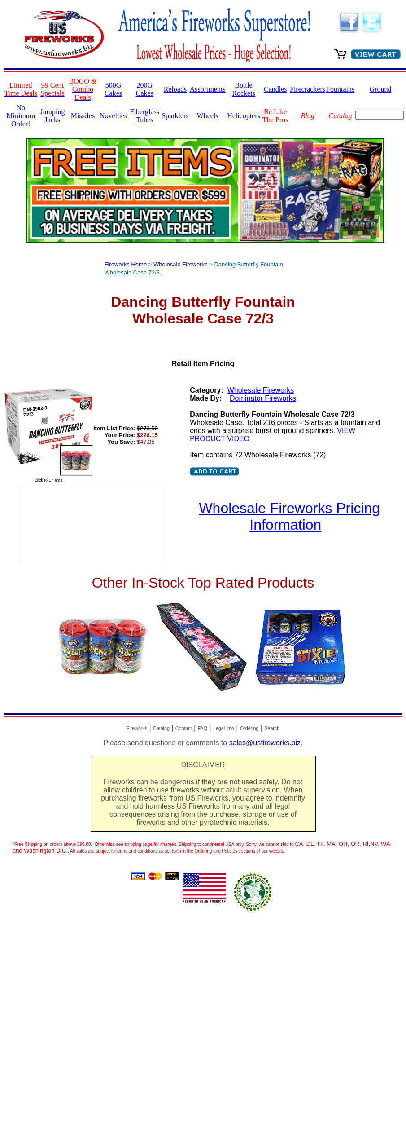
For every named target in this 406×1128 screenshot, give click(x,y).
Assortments (208, 89)
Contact (183, 728)
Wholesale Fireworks (180, 264)
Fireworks (137, 728)
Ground (381, 89)
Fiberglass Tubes (144, 116)
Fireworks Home (126, 264)
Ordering (249, 728)
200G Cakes (144, 89)
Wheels (207, 115)
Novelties (113, 115)
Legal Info (223, 728)
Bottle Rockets (243, 89)
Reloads (175, 89)
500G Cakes (113, 89)
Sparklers (175, 115)
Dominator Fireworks (263, 398)
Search (271, 728)
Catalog (161, 728)
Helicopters (243, 115)
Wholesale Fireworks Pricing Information (289, 516)
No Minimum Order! (20, 116)
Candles (275, 89)
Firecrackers (307, 89)
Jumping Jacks (52, 116)
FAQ (202, 728)
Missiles (83, 115)
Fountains (340, 89)
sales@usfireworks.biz (265, 743)
